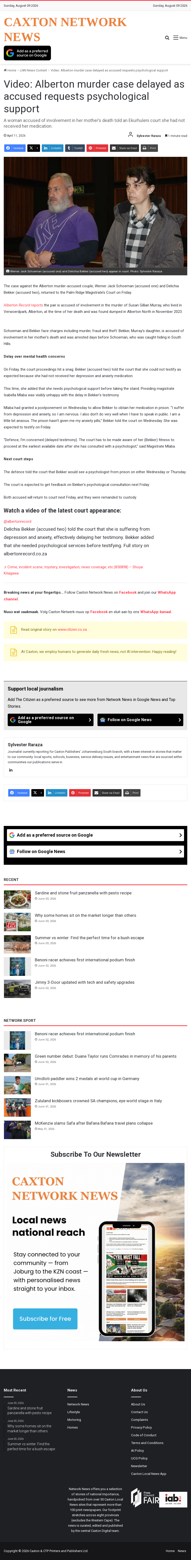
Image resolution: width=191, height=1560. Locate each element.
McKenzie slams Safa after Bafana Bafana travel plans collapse (94, 1123)
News (182, 1551)
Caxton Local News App (148, 1474)
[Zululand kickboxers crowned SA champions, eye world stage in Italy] (17, 1107)
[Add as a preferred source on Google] (27, 53)
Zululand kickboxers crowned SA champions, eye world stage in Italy (98, 1100)
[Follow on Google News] (140, 720)
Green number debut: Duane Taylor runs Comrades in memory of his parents (106, 1056)
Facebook (128, 592)
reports (23, 305)
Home (10, 70)
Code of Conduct (143, 1435)
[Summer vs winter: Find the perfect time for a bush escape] (17, 944)
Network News (78, 1404)
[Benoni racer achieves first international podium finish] (17, 966)
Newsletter (139, 1466)
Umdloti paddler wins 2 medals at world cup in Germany (87, 1078)
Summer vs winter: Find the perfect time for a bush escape (89, 937)
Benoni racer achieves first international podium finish (85, 959)
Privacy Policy (141, 1427)
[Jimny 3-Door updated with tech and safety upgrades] (17, 989)
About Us (138, 1404)
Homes (72, 1427)
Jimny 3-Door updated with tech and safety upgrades (85, 982)
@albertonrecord (17, 521)
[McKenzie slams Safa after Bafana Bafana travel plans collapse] (17, 1129)
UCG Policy (139, 1458)
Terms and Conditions (147, 1443)
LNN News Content (33, 70)
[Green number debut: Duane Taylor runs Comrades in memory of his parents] (17, 1062)
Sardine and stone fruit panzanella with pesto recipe (83, 892)
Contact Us (139, 1412)
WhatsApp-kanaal (155, 612)
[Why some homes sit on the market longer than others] (17, 922)
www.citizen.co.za (72, 629)
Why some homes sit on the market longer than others (85, 915)
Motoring (74, 1420)
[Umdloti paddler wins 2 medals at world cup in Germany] (17, 1085)
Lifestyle (73, 1412)
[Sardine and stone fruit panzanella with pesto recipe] (17, 899)
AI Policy (137, 1450)
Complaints (139, 1420)
